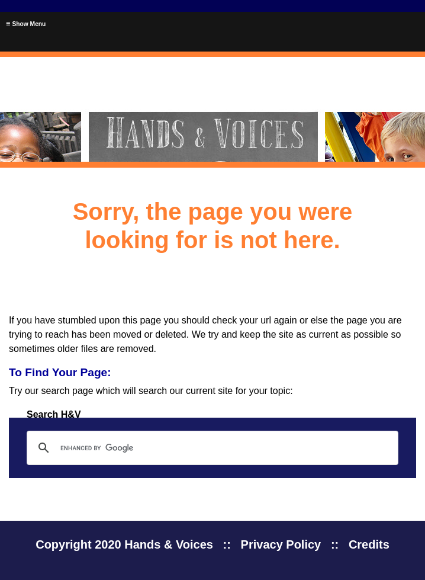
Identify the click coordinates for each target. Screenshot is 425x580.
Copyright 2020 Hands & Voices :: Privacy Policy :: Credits (212, 544)
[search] (210, 448)
